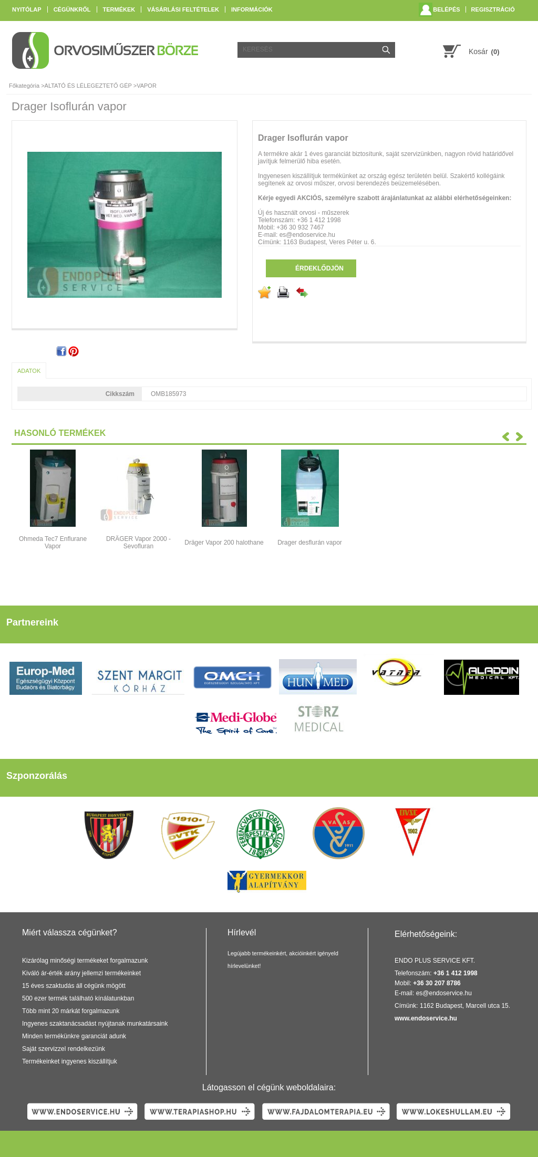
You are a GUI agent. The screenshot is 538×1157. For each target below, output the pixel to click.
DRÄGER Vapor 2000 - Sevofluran (138, 542)
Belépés (446, 9)
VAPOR (147, 85)
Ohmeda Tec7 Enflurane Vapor (53, 542)
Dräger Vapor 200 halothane (224, 542)
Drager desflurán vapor (309, 542)
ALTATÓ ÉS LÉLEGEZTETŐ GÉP (88, 85)
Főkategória (24, 85)
